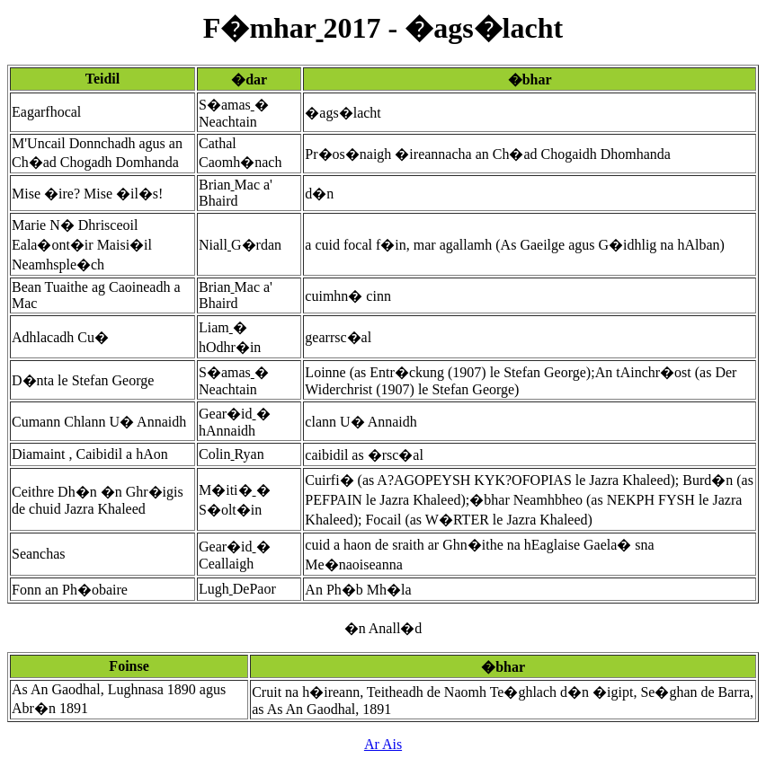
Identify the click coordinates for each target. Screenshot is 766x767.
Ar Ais (383, 744)
